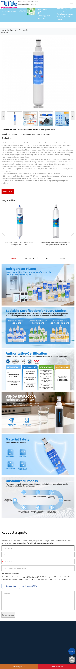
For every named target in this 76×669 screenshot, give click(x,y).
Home (4, 30)
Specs (46, 258)
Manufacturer (29, 258)
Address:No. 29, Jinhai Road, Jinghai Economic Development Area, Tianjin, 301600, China (65, 12)
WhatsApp (19, 666)
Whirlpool (23, 30)
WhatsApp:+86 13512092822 (44, 17)
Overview (13, 258)
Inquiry (62, 258)
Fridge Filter (12, 30)
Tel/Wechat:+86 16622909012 (44, 8)
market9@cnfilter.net (30, 577)
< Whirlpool (4, 32)
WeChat (22, 10)
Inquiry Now (7, 191)
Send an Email (57, 666)
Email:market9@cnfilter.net (8, 12)
